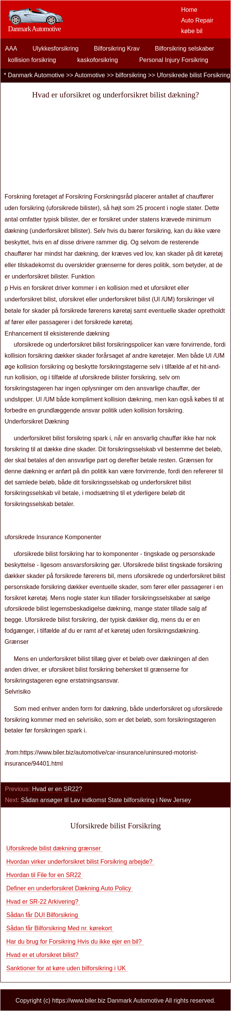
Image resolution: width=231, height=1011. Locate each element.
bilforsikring (131, 75)
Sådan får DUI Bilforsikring (43, 915)
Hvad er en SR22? (58, 789)
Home (189, 9)
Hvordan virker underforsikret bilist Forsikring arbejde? (80, 861)
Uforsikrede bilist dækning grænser (54, 848)
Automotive (90, 75)
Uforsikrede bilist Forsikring (193, 75)
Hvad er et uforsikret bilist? (43, 955)
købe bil (191, 31)
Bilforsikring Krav (117, 48)
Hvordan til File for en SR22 (44, 875)
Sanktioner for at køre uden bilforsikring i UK (66, 968)
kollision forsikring (32, 60)
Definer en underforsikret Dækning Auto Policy (69, 888)
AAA (11, 48)
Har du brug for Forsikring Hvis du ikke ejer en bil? (74, 941)
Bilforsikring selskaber (184, 48)
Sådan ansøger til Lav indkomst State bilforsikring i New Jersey (107, 800)
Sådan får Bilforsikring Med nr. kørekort (59, 928)
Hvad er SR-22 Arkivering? (43, 901)
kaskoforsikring (97, 60)
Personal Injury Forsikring (173, 60)
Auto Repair (197, 20)
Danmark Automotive (36, 75)
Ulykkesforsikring (56, 48)
